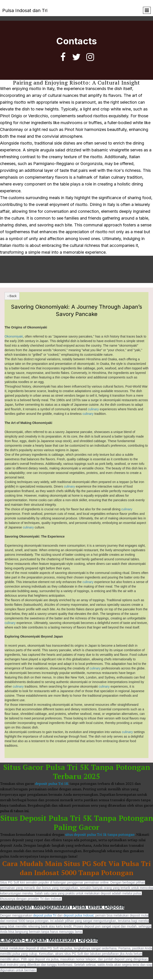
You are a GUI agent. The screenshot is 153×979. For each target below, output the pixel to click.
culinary (94, 409)
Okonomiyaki (14, 336)
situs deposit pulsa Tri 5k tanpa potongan (100, 834)
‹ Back (12, 296)
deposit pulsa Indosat (79, 915)
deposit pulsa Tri (45, 915)
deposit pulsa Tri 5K (52, 783)
